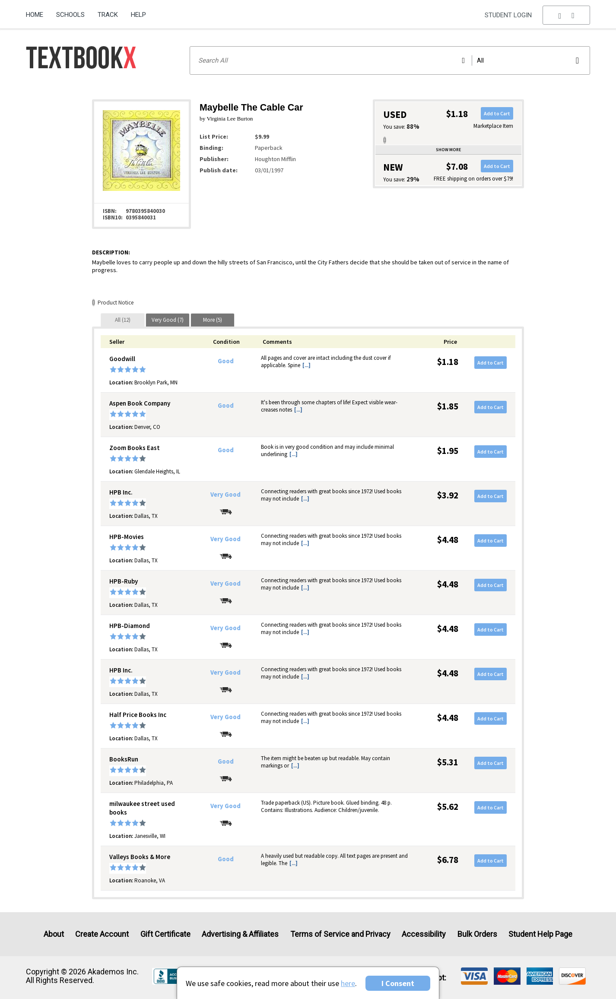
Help (138, 15)
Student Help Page (540, 934)
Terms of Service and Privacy (340, 934)
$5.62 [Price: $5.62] (447, 806)
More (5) (212, 319)
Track (108, 15)
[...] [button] (306, 365)
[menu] (566, 15)
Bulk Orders (477, 934)
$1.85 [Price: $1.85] (447, 406)
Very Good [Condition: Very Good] (225, 494)
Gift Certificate (165, 934)
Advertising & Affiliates (240, 934)
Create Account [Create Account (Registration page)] (102, 934)
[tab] (123, 320)
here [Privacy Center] (348, 983)
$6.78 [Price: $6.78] (447, 860)
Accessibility (424, 934)
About (54, 934)
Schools (70, 15)
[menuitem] (38, 11)
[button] (566, 15)
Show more (448, 149)
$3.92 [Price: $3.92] (447, 495)
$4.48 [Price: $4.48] (447, 539)
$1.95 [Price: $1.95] (447, 451)
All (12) (122, 319)
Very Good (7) (168, 319)
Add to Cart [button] (497, 113)
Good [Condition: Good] (226, 361)
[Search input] (390, 60)
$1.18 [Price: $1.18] (447, 362)
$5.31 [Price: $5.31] (447, 762)
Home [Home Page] (34, 15)
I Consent (397, 983)
